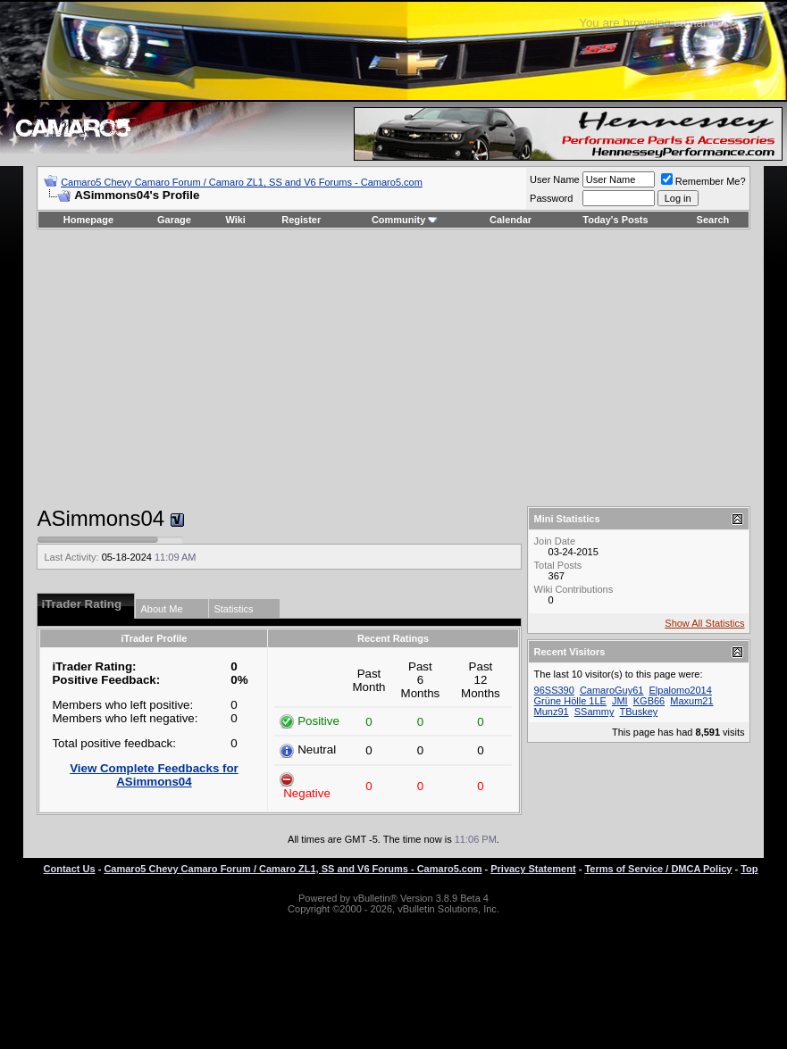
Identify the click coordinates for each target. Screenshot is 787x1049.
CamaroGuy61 (612, 690)
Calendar (511, 219)
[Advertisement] (393, 368)
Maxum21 (691, 700)
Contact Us (70, 868)
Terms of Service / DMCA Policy (658, 868)
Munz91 (551, 711)
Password (551, 198)
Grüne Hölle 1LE (570, 700)
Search (713, 219)
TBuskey (638, 711)
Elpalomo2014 (680, 690)
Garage (174, 219)
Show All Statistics (704, 623)
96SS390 (554, 690)
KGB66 (649, 700)
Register (301, 219)
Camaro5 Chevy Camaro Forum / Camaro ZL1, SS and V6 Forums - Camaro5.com (242, 182)
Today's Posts (615, 219)
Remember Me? (703, 181)
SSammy (594, 711)
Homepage (88, 219)
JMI (620, 700)
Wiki (235, 219)
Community (405, 219)
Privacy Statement (532, 868)
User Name (555, 179)
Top (749, 868)
